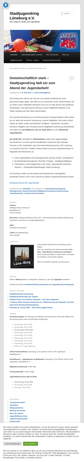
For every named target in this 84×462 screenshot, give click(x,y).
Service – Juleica (32, 60)
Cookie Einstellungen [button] (12, 444)
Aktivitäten (27, 189)
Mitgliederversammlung (47, 191)
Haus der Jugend (16, 413)
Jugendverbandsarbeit (18, 419)
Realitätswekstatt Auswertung (21, 294)
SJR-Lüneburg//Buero (42, 93)
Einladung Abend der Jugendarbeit (24, 183)
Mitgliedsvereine (16, 60)
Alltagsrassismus (16, 408)
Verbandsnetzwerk (16, 193)
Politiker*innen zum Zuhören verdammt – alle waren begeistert (34, 299)
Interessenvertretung (29, 191)
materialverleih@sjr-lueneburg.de (36, 284)
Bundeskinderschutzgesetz (55, 189)
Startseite (13, 55)
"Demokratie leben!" (18, 402)
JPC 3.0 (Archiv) (52, 55)
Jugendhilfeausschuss (18, 416)
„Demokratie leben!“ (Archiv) (31, 55)
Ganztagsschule (15, 191)
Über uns (65, 55)
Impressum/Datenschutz (52, 60)
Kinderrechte (15, 421)
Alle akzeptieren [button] (31, 444)
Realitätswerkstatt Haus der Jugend (24, 297)
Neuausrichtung (62, 191)
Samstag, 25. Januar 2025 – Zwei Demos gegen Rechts (31, 308)
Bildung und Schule (17, 410)
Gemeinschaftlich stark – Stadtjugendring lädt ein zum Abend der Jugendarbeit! (32, 83)
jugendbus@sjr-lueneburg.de (63, 284)
